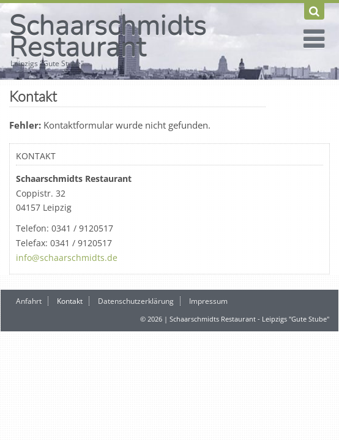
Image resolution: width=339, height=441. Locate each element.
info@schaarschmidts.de (66, 257)
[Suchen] (314, 11)
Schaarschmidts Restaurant (108, 36)
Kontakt (70, 301)
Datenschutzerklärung (136, 301)
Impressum (208, 301)
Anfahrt (29, 301)
